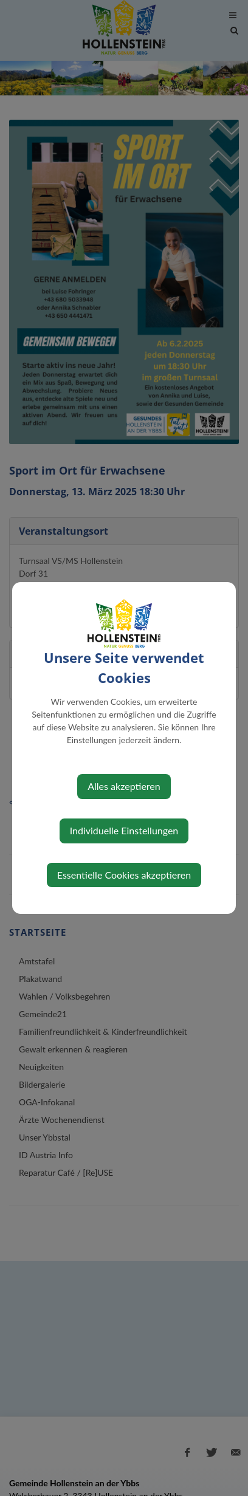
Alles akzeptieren (124, 786)
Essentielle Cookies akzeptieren (124, 874)
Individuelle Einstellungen (124, 830)
